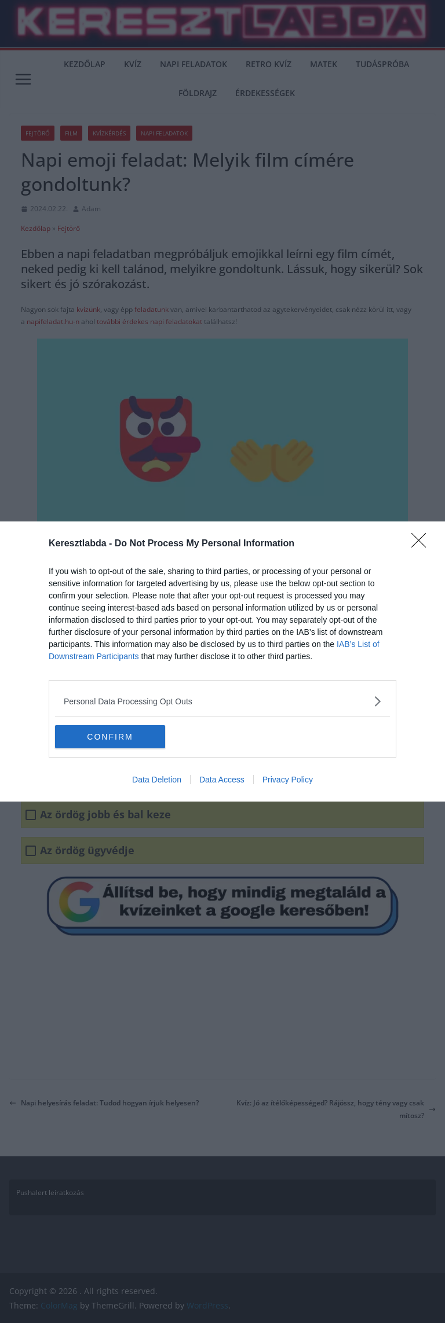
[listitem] (222, 701)
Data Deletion (156, 779)
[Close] (422, 544)
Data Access (222, 779)
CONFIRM (110, 736)
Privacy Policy (287, 779)
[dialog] (222, 661)
